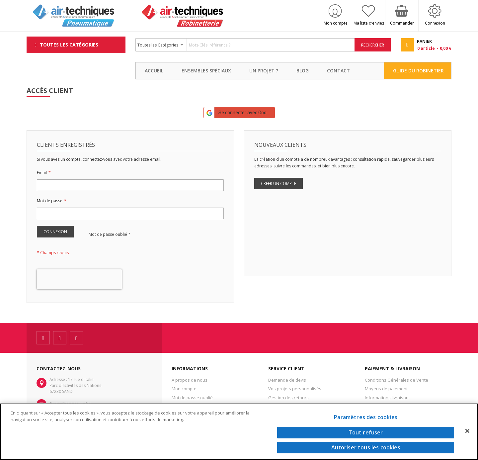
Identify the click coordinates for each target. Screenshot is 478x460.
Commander (402, 23)
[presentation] (79, 279)
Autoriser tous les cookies (365, 447)
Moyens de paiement (386, 389)
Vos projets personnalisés (294, 389)
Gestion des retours (288, 398)
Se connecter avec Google (238, 112)
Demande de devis (287, 380)
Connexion (435, 23)
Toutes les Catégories (69, 45)
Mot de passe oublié (192, 398)
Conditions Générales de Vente (396, 380)
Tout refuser (366, 432)
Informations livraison (387, 398)
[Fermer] (467, 430)
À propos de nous (189, 380)
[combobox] (245, 44)
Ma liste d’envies (369, 23)
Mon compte (336, 23)
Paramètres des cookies (365, 417)
